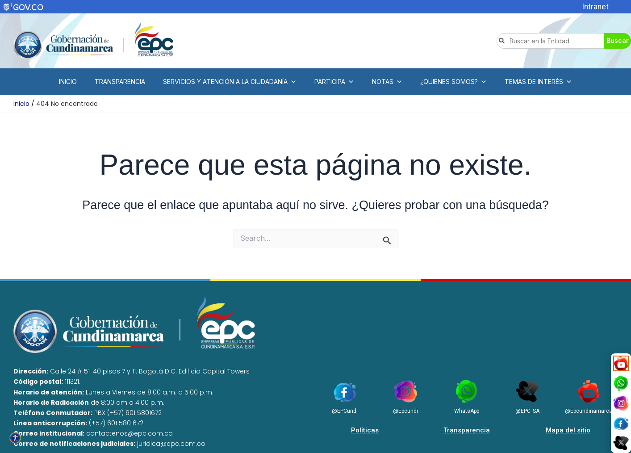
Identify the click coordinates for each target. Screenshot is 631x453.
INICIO (68, 81)
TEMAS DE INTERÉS (538, 81)
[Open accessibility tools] (15, 438)
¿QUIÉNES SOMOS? (453, 81)
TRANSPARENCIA (120, 81)
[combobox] (550, 41)
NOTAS (387, 81)
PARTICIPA (334, 81)
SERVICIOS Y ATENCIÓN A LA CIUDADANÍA (230, 81)
